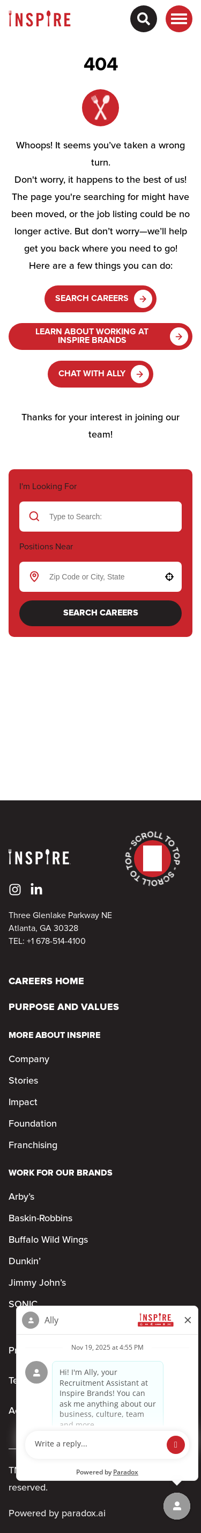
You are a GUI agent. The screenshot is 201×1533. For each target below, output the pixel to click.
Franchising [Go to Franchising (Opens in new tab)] (33, 1145)
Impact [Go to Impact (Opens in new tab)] (23, 1102)
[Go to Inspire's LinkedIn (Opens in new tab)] (36, 889)
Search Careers (103, 299)
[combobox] (99, 577)
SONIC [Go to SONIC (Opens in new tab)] (23, 1304)
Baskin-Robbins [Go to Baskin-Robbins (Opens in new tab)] (40, 1218)
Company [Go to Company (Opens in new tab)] (29, 1059)
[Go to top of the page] (152, 858)
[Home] (40, 18)
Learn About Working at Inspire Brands (111, 336)
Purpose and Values (64, 1007)
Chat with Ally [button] (103, 374)
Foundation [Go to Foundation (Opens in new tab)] (33, 1124)
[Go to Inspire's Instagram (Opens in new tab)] (15, 889)
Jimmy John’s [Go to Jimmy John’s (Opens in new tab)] (37, 1283)
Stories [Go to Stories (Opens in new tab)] (23, 1081)
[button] (169, 576)
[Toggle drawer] (179, 19)
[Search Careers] (143, 18)
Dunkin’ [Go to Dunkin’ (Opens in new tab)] (25, 1261)
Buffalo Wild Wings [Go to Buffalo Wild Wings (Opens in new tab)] (48, 1240)
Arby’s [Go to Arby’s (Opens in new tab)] (21, 1197)
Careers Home (46, 982)
